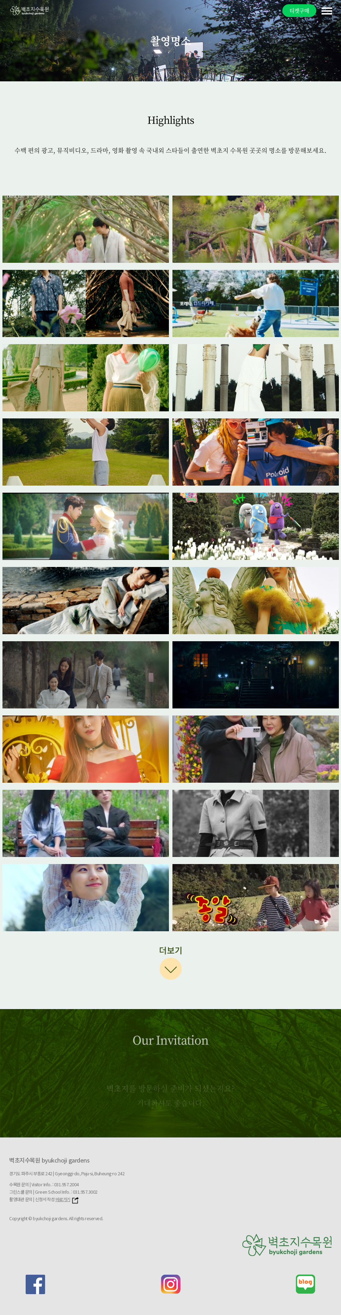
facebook (35, 1284)
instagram (171, 1284)
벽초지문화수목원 (29, 10)
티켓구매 (299, 10)
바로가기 (67, 1199)
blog (306, 1284)
